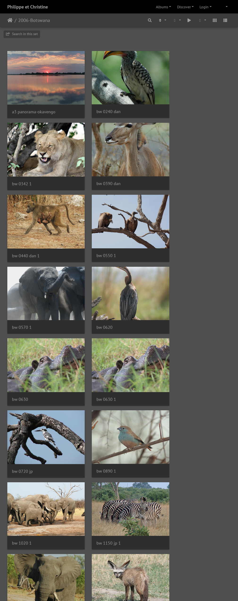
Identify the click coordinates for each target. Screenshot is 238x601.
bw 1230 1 (22, 439)
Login (204, 6)
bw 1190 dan (178, 372)
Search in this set (22, 34)
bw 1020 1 (22, 372)
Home (10, 20)
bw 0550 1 (175, 172)
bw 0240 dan (101, 106)
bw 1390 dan (101, 439)
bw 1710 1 (22, 505)
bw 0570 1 (22, 239)
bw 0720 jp (99, 306)
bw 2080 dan (101, 572)
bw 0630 (174, 239)
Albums (162, 6)
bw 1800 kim (101, 505)
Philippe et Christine (27, 7)
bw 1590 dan (178, 439)
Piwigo (128, 591)
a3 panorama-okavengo (33, 106)
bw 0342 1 (175, 106)
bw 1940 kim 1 (179, 505)
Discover (184, 6)
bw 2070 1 (22, 572)
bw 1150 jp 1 (101, 372)
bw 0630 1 (22, 306)
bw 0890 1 (175, 306)
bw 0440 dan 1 (103, 173)
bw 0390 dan (24, 172)
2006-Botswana (34, 20)
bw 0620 (97, 239)
